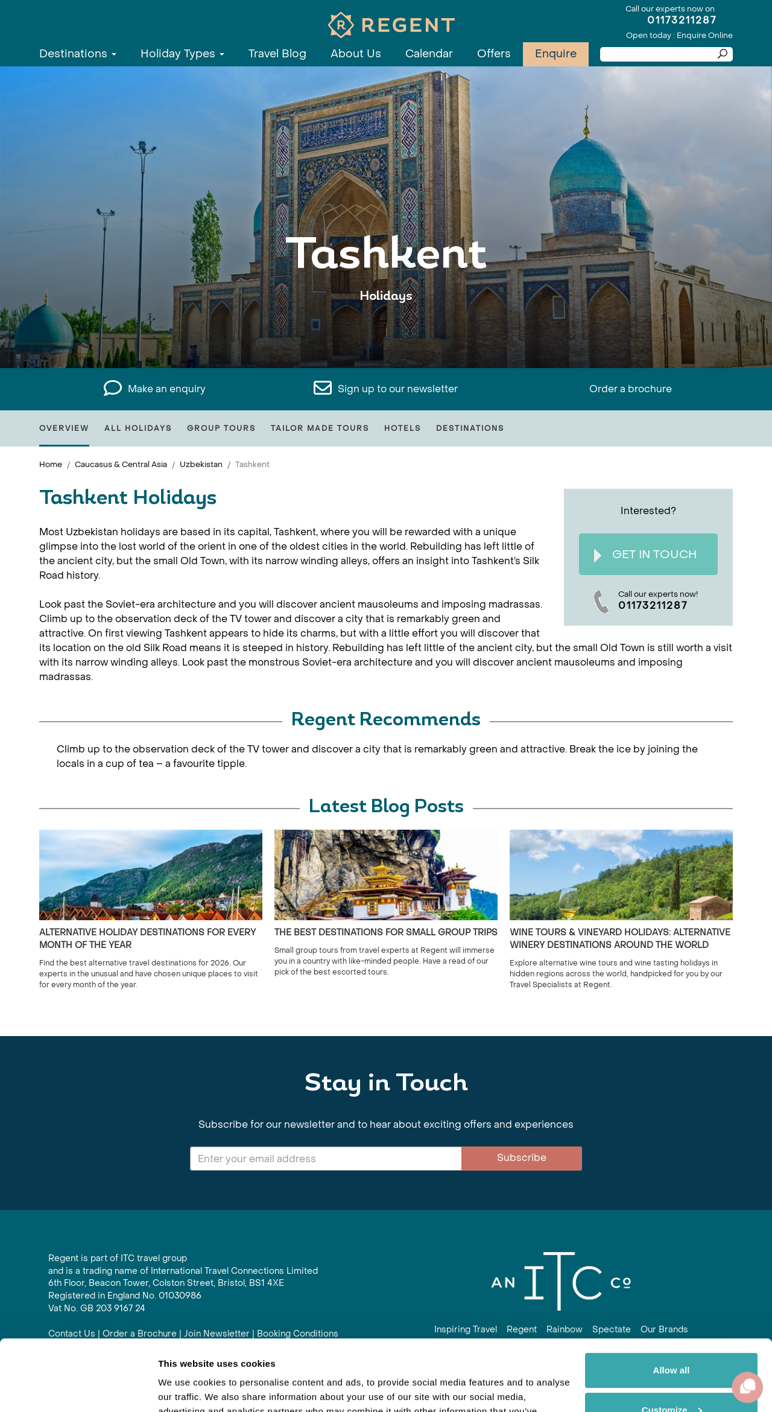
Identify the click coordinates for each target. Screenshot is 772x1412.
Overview (64, 428)
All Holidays (138, 428)
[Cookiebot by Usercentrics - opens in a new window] (78, 1388)
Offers (494, 54)
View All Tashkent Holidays (386, 333)
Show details (186, 1388)
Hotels (402, 428)
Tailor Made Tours (320, 428)
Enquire (556, 54)
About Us (356, 54)
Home (50, 464)
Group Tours (221, 428)
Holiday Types (182, 54)
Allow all (671, 1299)
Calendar (429, 54)
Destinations (77, 54)
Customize (672, 1339)
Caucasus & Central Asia (121, 464)
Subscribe (521, 1157)
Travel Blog (277, 54)
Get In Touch (645, 555)
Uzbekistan (201, 464)
